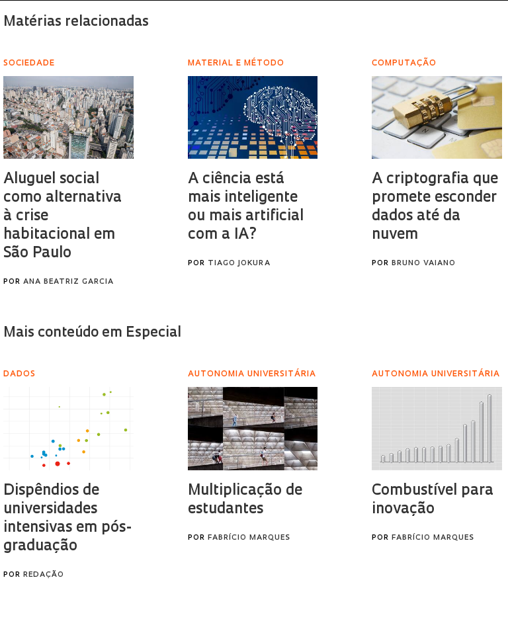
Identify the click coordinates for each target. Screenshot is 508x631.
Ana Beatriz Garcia (68, 282)
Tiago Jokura (239, 263)
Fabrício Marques (249, 538)
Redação (43, 575)
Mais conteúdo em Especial (92, 333)
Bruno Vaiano (424, 263)
